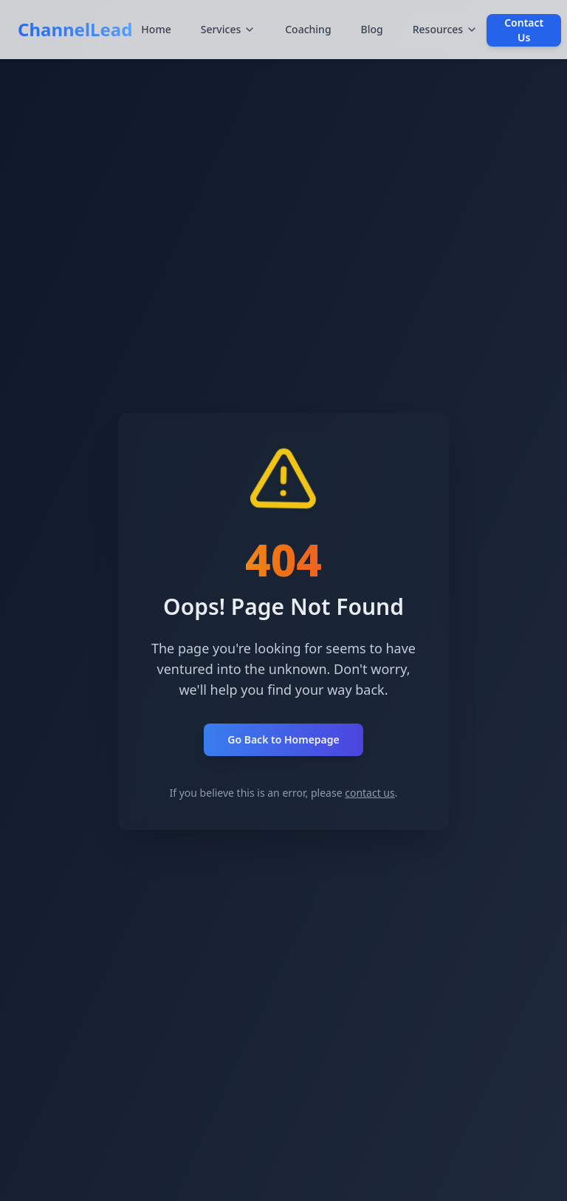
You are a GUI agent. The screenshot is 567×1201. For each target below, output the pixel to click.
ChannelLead (75, 29)
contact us (370, 793)
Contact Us (523, 30)
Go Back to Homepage (283, 739)
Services (228, 29)
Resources (445, 29)
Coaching (308, 29)
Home (156, 29)
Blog (372, 29)
